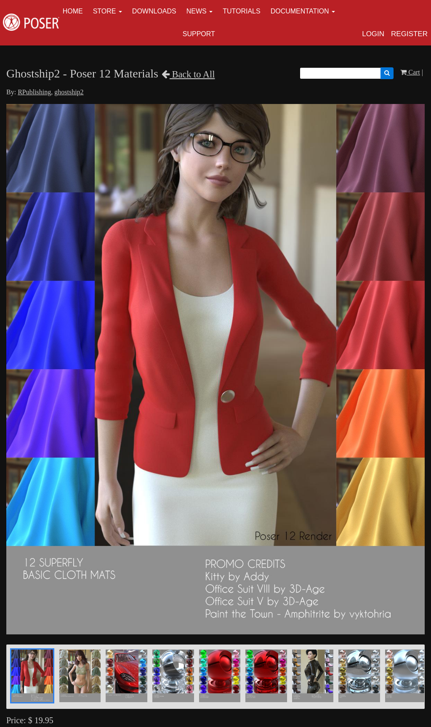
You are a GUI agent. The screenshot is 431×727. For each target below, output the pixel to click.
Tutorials (242, 11)
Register (409, 34)
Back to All (188, 74)
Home (73, 11)
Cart (410, 72)
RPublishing (34, 92)
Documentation (300, 11)
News (196, 11)
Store (104, 11)
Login (373, 34)
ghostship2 (68, 92)
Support (199, 33)
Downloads (154, 11)
